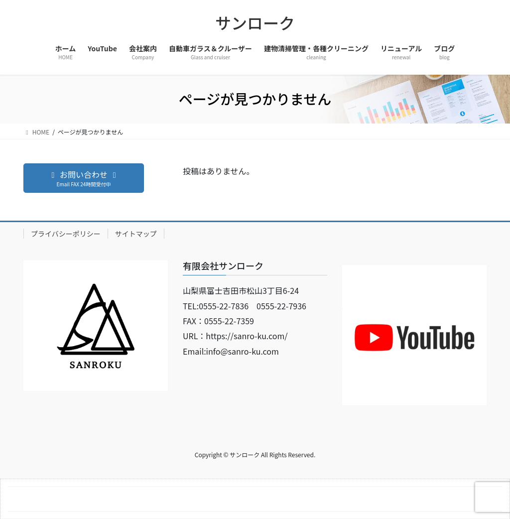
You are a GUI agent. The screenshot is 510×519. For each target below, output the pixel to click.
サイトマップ (136, 234)
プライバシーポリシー (66, 234)
